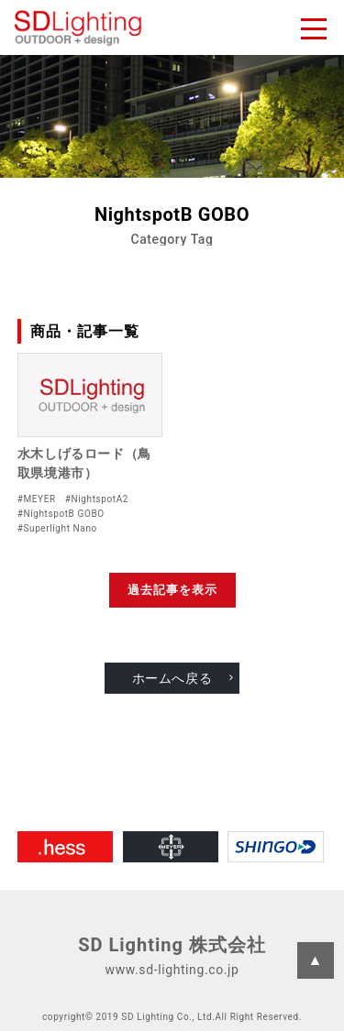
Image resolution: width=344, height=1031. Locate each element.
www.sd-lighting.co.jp (172, 969)
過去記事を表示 (172, 590)
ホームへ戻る (172, 678)
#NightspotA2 (96, 499)
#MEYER (36, 499)
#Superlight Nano (57, 528)
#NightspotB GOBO (61, 514)
